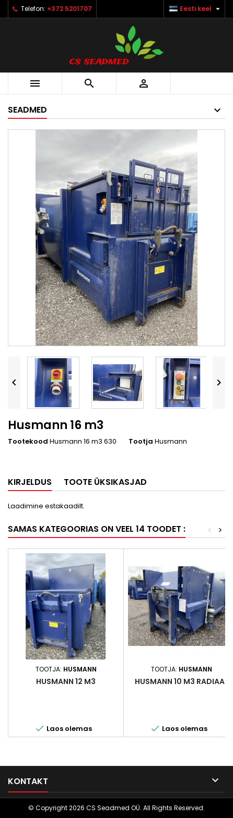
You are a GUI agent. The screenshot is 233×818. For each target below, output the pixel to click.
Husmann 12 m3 (66, 681)
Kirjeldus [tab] (30, 482)
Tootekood (28, 441)
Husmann (171, 441)
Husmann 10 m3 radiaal (181, 681)
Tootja (141, 441)
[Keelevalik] (196, 9)
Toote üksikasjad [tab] (105, 482)
